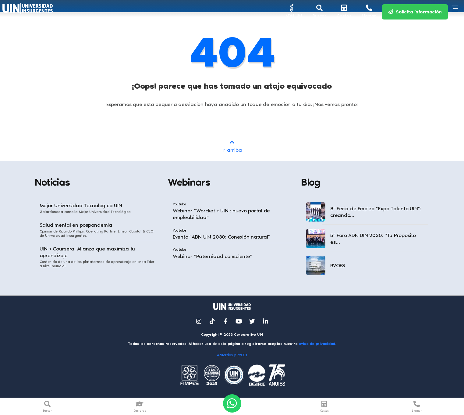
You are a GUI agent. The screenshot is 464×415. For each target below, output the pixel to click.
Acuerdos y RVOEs (232, 355)
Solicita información (415, 12)
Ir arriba (232, 146)
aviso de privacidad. (317, 344)
